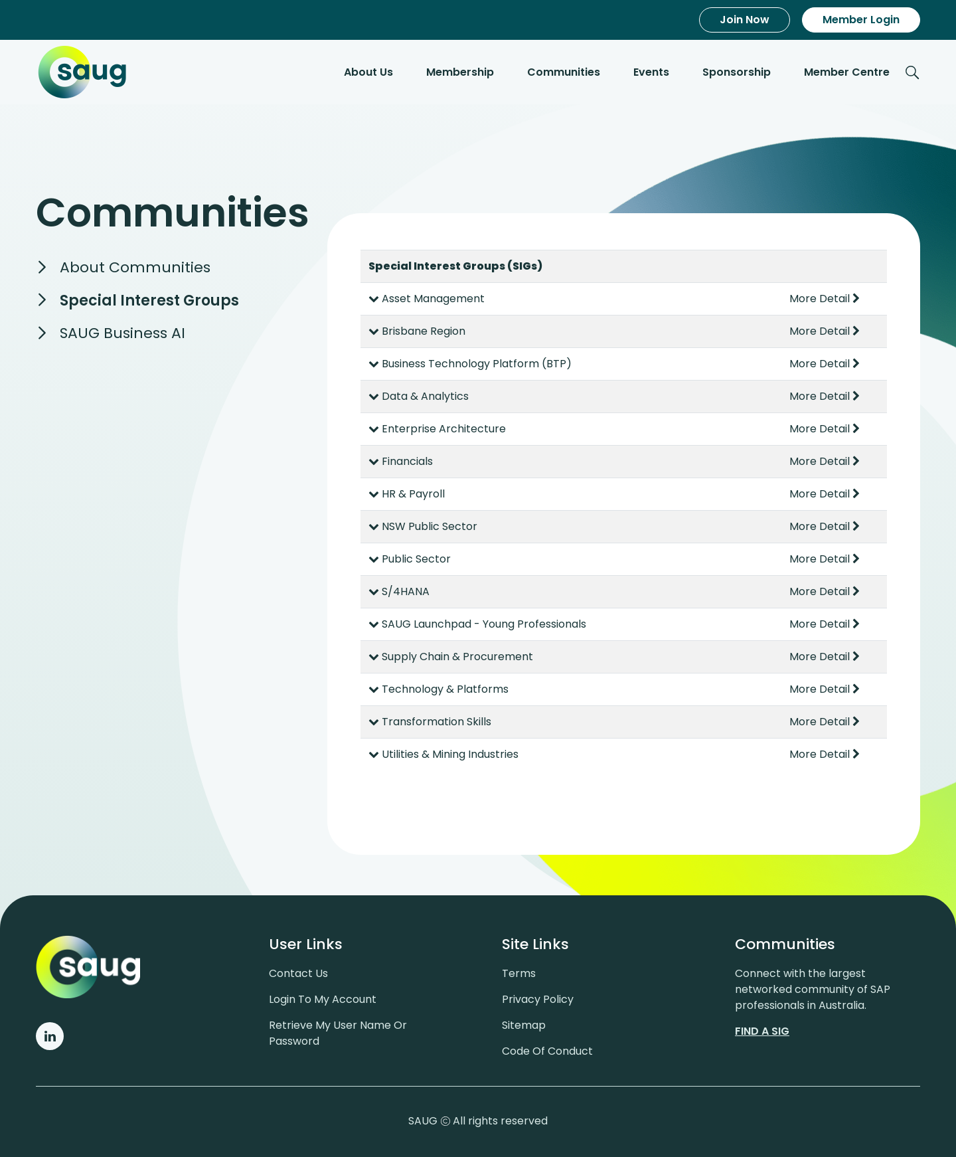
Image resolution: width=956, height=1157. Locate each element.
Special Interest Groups (149, 300)
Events (651, 72)
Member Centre (847, 72)
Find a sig (762, 1031)
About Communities (135, 267)
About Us (368, 72)
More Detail (824, 298)
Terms (519, 973)
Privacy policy (538, 999)
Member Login (861, 19)
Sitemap (524, 1025)
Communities (563, 72)
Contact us (298, 973)
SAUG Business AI (122, 333)
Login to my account (322, 999)
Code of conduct (547, 1051)
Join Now (744, 19)
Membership (460, 72)
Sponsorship (736, 72)
